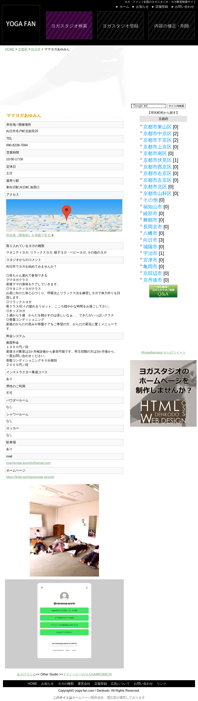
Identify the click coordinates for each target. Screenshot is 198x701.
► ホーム (122, 6)
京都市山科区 (157, 193)
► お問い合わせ (182, 6)
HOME (9, 49)
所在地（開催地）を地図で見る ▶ (30, 235)
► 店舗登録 (159, 6)
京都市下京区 (157, 140)
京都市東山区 (157, 126)
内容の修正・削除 (171, 25)
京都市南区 (155, 153)
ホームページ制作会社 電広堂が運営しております (108, 697)
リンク (161, 683)
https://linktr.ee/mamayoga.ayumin (30, 477)
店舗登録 (100, 683)
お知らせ (47, 683)
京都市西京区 (157, 166)
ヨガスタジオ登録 (120, 25)
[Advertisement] (64, 82)
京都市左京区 (157, 180)
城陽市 (150, 246)
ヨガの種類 (66, 683)
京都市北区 (155, 186)
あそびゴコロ (26, 674)
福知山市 (152, 206)
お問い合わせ (143, 683)
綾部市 (150, 213)
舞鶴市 (150, 220)
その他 (150, 200)
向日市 (36, 49)
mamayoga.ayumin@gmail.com (28, 463)
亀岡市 (150, 266)
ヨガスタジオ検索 (69, 25)
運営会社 (84, 683)
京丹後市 (152, 280)
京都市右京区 (157, 173)
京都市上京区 (157, 146)
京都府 (23, 49)
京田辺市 (152, 273)
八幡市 (150, 233)
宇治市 (150, 253)
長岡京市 (152, 226)
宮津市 (150, 260)
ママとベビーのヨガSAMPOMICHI (87, 674)
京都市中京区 (157, 133)
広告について (120, 683)
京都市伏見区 (157, 160)
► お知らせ (140, 6)
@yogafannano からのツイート (163, 352)
